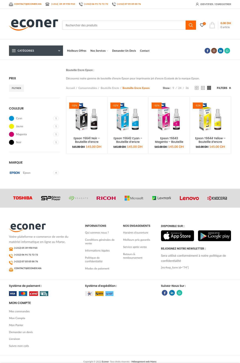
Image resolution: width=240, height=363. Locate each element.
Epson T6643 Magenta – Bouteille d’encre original (169, 141)
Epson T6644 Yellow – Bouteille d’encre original (210, 141)
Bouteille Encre (110, 88)
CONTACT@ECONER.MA (27, 268)
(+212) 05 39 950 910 (25, 247)
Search (191, 25)
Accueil (70, 88)
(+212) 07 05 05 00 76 (129, 3)
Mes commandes (19, 311)
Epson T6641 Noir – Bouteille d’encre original (87, 141)
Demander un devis (21, 332)
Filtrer (16, 88)
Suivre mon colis (19, 345)
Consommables (87, 88)
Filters (222, 88)
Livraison (14, 338)
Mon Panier (16, 325)
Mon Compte (17, 318)
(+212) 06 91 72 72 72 (96, 3)
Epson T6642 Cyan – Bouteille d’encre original (128, 141)
